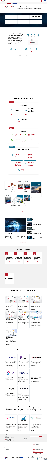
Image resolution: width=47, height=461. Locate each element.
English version (37, 444)
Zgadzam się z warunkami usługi (34, 437)
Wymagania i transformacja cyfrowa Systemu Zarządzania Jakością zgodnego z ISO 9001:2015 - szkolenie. (18, 155)
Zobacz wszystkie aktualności (23, 242)
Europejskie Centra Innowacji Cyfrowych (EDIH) (31, 52)
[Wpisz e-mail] (34, 436)
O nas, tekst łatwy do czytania (39, 449)
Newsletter (38, 437)
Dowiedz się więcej (27, 113)
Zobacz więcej (23, 211)
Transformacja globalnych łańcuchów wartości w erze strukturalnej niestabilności (14, 233)
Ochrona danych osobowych (38, 453)
